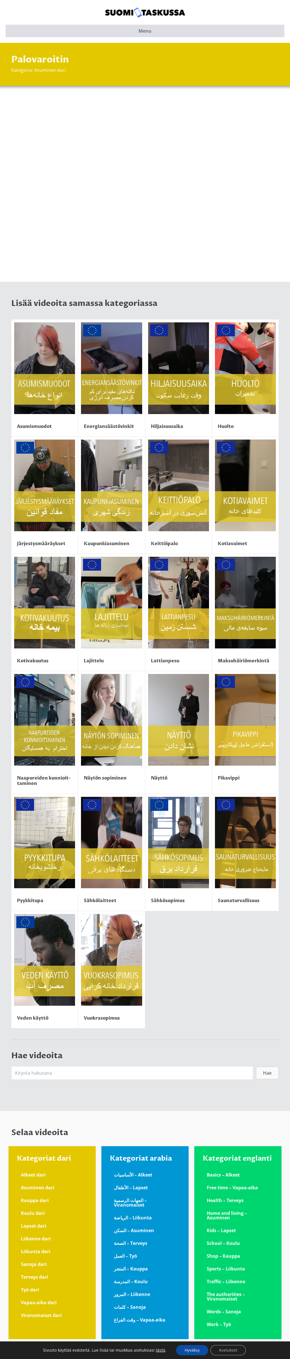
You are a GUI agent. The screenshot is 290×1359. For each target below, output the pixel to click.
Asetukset (228, 1350)
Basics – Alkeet (223, 1175)
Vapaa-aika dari (39, 1302)
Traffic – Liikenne (226, 1281)
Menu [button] (145, 31)
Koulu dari (33, 1213)
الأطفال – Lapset (131, 1187)
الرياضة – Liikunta (133, 1218)
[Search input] (132, 1073)
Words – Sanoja (224, 1311)
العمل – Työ (125, 1256)
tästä (160, 1350)
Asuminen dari (37, 1187)
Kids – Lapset (221, 1230)
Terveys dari (34, 1277)
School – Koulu (223, 1243)
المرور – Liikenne (132, 1294)
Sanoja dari (34, 1264)
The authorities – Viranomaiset (226, 1296)
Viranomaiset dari (41, 1315)
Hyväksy (192, 1350)
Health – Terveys (225, 1200)
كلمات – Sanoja (130, 1307)
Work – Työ (219, 1324)
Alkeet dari (33, 1175)
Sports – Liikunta (226, 1269)
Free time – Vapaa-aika (232, 1187)
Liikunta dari (35, 1251)
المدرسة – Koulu (131, 1281)
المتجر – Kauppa (131, 1269)
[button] (267, 1073)
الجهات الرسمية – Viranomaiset (130, 1202)
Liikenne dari (36, 1239)
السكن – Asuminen (134, 1230)
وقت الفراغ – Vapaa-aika (139, 1320)
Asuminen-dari (50, 70)
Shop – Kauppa (223, 1256)
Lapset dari (33, 1226)
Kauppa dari (35, 1200)
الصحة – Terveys (130, 1243)
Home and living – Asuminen (227, 1215)
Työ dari (30, 1290)
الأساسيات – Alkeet (133, 1175)
